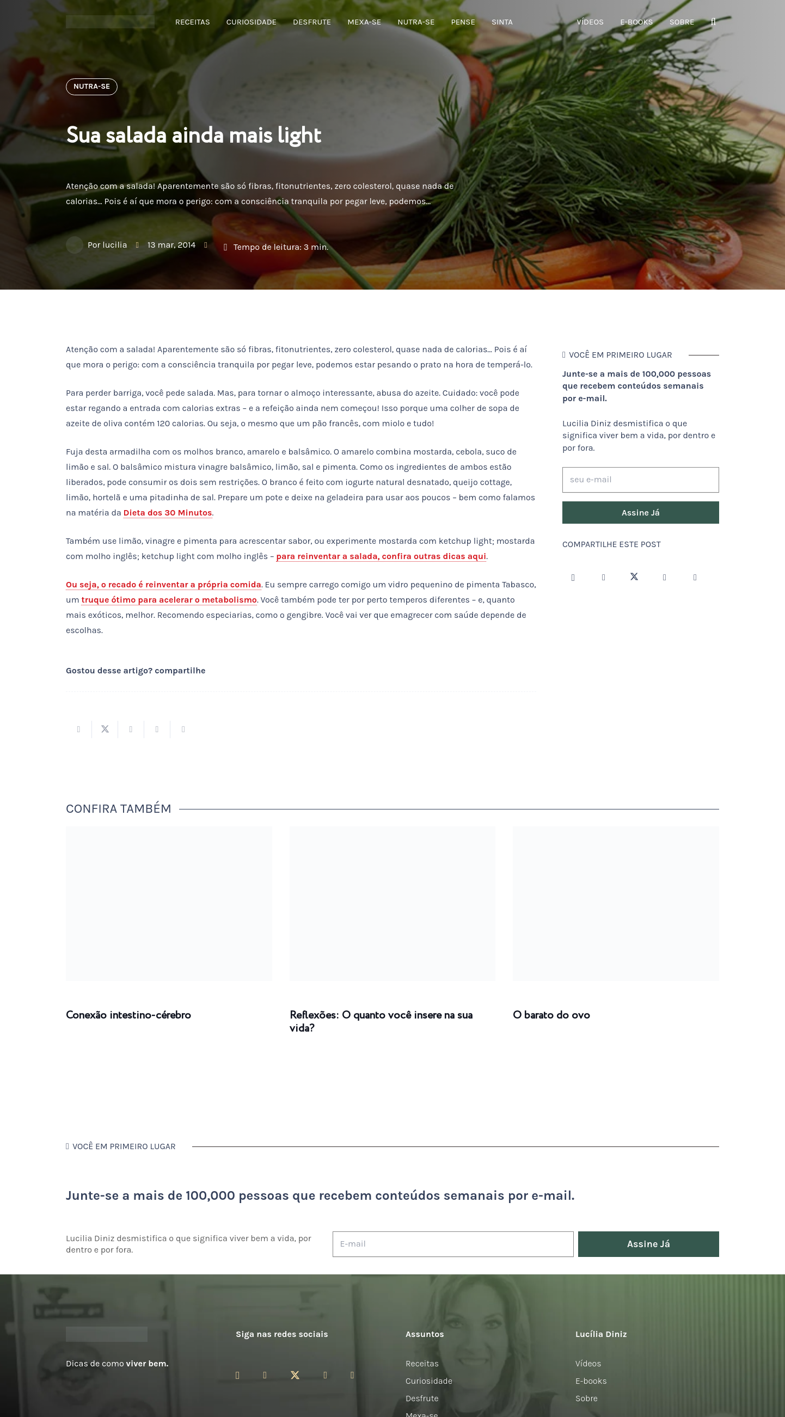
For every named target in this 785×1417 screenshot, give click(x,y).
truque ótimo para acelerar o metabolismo (168, 599)
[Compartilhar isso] (79, 729)
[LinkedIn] (695, 577)
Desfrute (422, 1398)
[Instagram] (573, 577)
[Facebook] (604, 577)
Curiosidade (429, 1381)
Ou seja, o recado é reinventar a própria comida (163, 584)
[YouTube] (665, 577)
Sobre (586, 1398)
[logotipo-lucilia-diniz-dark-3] (110, 22)
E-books (591, 1381)
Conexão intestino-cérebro (128, 1015)
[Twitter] (634, 577)
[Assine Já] (640, 512)
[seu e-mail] (640, 480)
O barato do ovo (551, 1015)
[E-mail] (453, 1244)
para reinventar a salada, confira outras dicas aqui (381, 556)
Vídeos (588, 1363)
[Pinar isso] (157, 729)
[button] (713, 22)
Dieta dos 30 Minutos (168, 512)
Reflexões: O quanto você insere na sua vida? (381, 1022)
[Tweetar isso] (105, 729)
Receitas (422, 1363)
